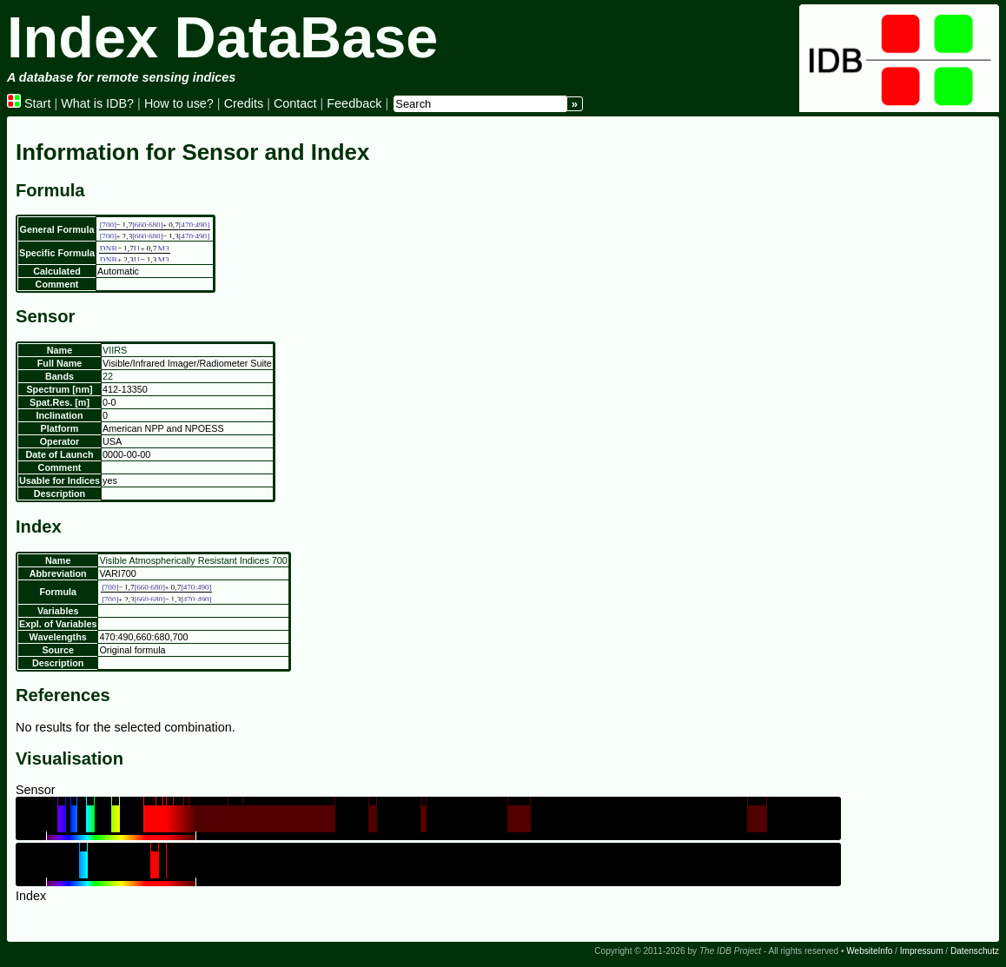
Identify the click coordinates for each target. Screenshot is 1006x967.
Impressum (921, 951)
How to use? (179, 103)
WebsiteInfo (869, 951)
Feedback (354, 103)
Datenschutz (974, 951)
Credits (244, 103)
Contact (295, 103)
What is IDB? (97, 103)
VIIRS (115, 350)
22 (108, 376)
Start (28, 103)
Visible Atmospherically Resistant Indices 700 (193, 560)
